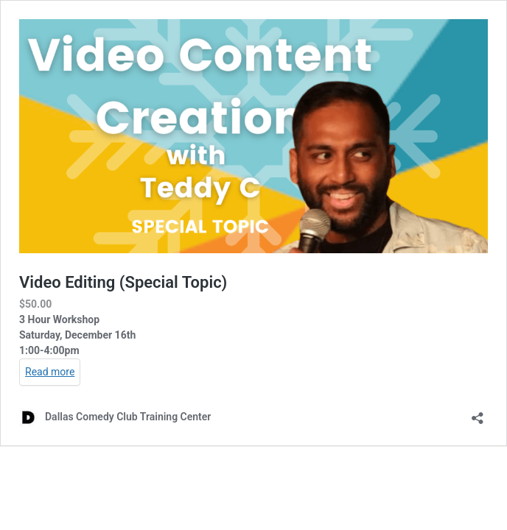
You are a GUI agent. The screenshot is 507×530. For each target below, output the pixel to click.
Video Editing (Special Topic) (123, 282)
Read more (49, 372)
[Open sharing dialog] (477, 413)
